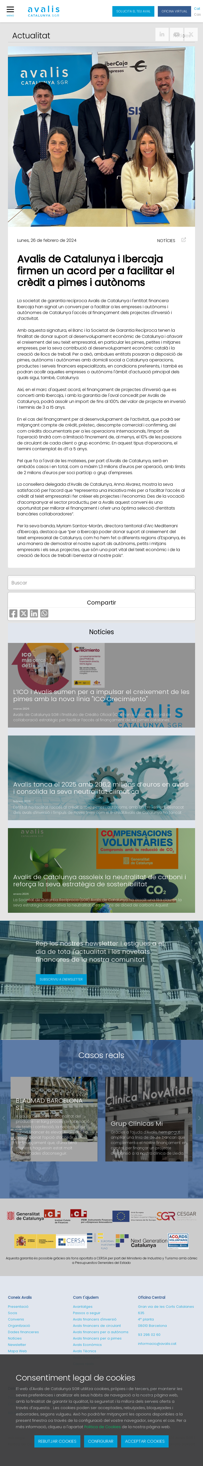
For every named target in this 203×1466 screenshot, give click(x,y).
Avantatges (83, 1306)
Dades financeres (23, 1332)
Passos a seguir (86, 1313)
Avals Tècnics (84, 1351)
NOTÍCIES (166, 241)
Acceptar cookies (145, 1441)
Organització (19, 1325)
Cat (197, 8)
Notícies (15, 1338)
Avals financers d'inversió (95, 1319)
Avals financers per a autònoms (100, 1332)
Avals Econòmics (87, 1344)
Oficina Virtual (174, 11)
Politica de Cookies (102, 1426)
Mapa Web (17, 1351)
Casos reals (101, 1055)
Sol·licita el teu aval (133, 11)
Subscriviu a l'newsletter (61, 979)
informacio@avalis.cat (157, 1343)
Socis (12, 1313)
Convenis (16, 1319)
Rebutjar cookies (57, 1441)
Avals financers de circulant (97, 1325)
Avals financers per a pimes (97, 1338)
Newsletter (17, 1344)
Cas (197, 14)
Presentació (18, 1306)
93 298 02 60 (149, 1334)
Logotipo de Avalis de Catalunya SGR (43, 13)
